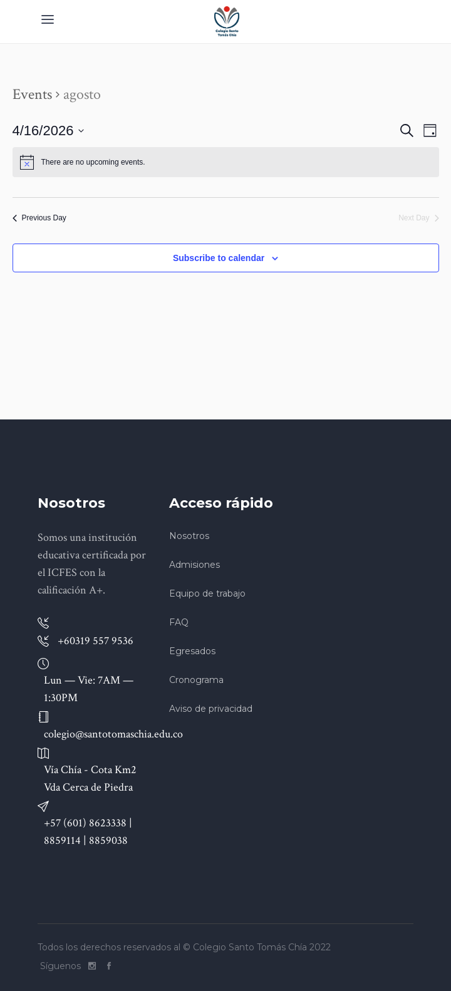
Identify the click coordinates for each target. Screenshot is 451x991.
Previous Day (39, 217)
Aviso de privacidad (210, 708)
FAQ (179, 622)
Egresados (192, 651)
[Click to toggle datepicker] (49, 130)
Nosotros (189, 536)
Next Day (418, 217)
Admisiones (194, 564)
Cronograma (196, 679)
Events (32, 94)
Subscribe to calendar (218, 258)
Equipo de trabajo (207, 593)
